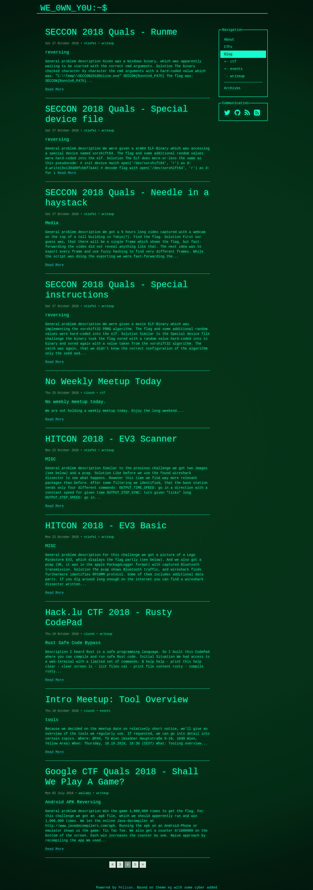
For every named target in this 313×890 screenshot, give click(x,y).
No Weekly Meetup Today (103, 382)
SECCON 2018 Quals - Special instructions (116, 290)
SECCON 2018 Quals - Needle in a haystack (127, 198)
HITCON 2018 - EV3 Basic (106, 526)
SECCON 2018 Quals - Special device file (116, 114)
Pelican (126, 887)
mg (170, 887)
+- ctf (230, 61)
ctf (102, 393)
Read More (54, 89)
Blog (228, 54)
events (105, 711)
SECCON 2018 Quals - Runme (111, 32)
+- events (233, 68)
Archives (232, 88)
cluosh (89, 393)
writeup (107, 43)
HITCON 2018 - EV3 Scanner (111, 439)
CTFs (228, 46)
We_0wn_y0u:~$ (73, 8)
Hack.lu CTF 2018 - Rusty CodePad (108, 618)
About (229, 39)
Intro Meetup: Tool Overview (116, 700)
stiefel (90, 43)
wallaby (85, 793)
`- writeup (234, 76)
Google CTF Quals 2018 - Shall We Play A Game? (121, 777)
